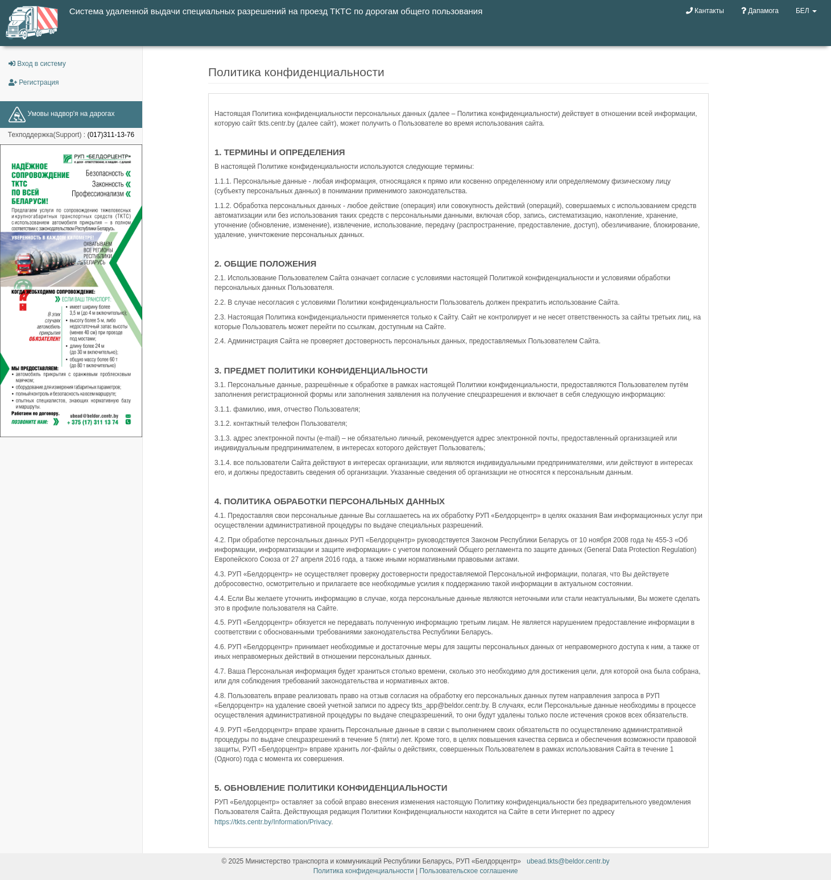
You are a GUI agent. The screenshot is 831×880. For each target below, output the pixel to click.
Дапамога (760, 11)
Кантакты (705, 11)
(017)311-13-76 (110, 135)
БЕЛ (806, 11)
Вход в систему (37, 64)
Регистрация (34, 82)
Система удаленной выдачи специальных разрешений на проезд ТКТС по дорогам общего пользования (276, 11)
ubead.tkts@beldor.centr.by (568, 861)
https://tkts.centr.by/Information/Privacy (272, 822)
